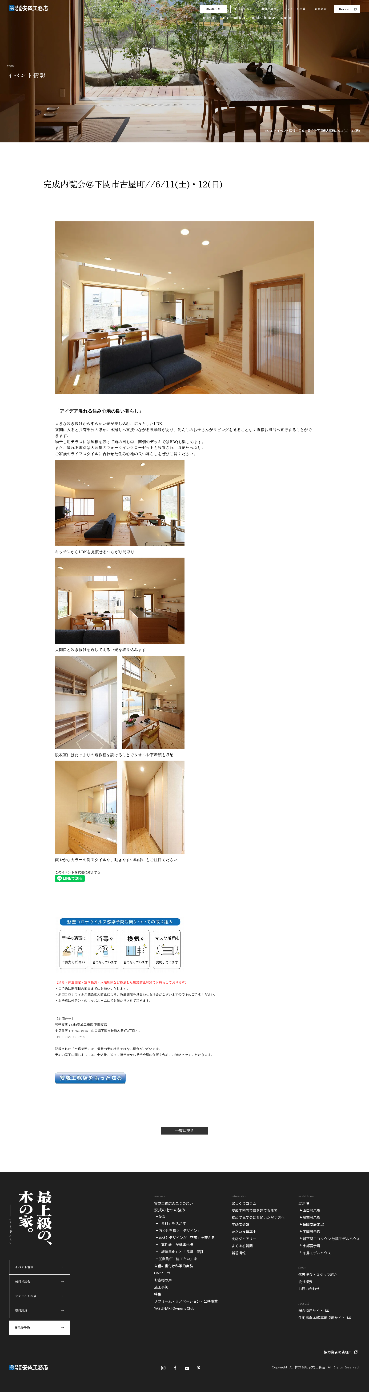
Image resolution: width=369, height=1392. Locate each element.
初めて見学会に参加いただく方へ (258, 1217)
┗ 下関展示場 (309, 1231)
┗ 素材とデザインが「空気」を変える (184, 1237)
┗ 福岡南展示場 (311, 1224)
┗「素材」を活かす (170, 1223)
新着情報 (239, 1252)
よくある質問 (242, 1245)
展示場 (303, 1203)
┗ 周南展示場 (309, 1217)
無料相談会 (269, 9)
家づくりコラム (244, 1203)
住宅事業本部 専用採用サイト (321, 1317)
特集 (157, 1294)
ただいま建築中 (244, 1231)
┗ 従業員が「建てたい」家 (175, 1258)
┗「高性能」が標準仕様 (173, 1244)
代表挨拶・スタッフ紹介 (317, 1274)
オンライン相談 (295, 9)
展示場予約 (213, 9)
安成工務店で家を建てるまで (254, 1210)
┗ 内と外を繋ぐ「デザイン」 (177, 1230)
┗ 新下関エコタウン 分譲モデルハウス (329, 1238)
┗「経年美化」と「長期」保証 (179, 1251)
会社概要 (305, 1281)
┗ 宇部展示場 (309, 1245)
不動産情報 (240, 1224)
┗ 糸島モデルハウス (314, 1252)
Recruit (345, 9)
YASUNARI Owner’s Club (174, 1308)
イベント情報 (243, 9)
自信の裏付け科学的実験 (173, 1265)
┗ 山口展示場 (309, 1210)
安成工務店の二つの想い (173, 1203)
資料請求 (321, 9)
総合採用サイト (310, 1310)
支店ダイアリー (244, 1238)
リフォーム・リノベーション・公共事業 (186, 1301)
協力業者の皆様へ (338, 1352)
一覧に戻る (184, 1130)
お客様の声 (163, 1279)
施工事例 (161, 1286)
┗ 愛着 (159, 1216)
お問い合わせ (309, 1288)
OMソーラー (164, 1272)
